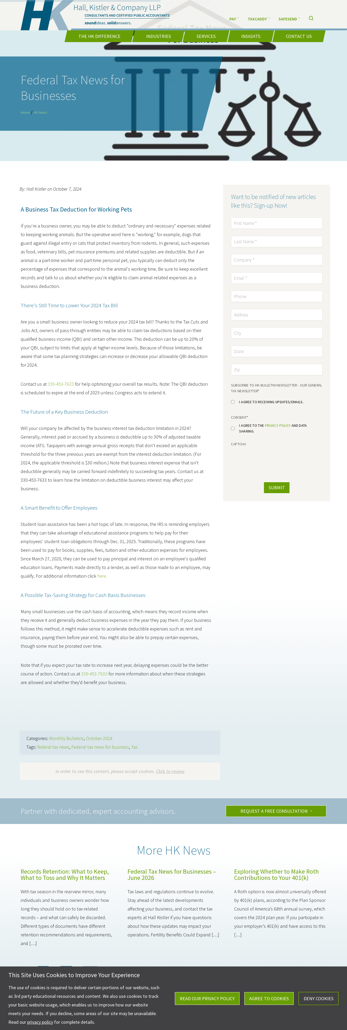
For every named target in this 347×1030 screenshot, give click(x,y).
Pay (234, 18)
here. (102, 576)
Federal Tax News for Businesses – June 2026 (172, 874)
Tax (134, 747)
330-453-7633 (61, 384)
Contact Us (299, 36)
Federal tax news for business (100, 747)
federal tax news (53, 747)
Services (206, 36)
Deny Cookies (318, 998)
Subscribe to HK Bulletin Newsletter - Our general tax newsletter (276, 388)
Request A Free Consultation (274, 811)
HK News (40, 112)
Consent (239, 417)
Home (25, 112)
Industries (158, 36)
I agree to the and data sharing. (273, 428)
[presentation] (267, 459)
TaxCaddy (258, 18)
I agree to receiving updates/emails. (271, 402)
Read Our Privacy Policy (207, 998)
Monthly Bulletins (66, 738)
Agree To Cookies (269, 998)
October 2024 (99, 738)
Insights (250, 36)
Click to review (170, 771)
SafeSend (289, 18)
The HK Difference (99, 36)
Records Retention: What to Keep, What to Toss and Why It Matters (65, 874)
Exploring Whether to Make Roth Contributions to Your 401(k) (276, 874)
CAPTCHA (238, 444)
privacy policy (278, 425)
